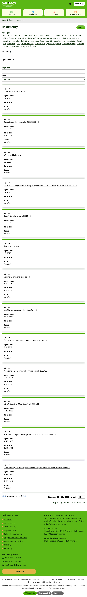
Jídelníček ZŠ (10, 527)
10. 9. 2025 (8, 283)
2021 (41, 35)
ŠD (51, 41)
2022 (47, 35)
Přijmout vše (29, 593)
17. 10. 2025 (8, 411)
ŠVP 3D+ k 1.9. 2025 (14, 246)
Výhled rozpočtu (53, 43)
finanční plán (15, 38)
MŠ (34, 38)
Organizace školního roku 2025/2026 (22, 122)
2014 (10, 35)
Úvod (4, 20)
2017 (20, 35)
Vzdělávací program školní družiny (21, 310)
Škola (11, 20)
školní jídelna (59, 41)
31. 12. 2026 (8, 448)
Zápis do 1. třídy (11, 530)
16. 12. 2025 (8, 441)
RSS (80, 27)
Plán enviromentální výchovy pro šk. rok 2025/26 (25, 371)
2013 (4, 35)
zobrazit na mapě (59, 534)
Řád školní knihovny (12, 155)
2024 (58, 35)
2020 (36, 35)
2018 (25, 35)
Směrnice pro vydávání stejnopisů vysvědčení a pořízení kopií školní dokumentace (40, 185)
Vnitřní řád (40, 43)
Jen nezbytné (44, 593)
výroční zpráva (68, 43)
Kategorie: (7, 33)
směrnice (11, 43)
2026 (69, 35)
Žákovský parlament (13, 534)
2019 (30, 35)
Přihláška (25, 41)
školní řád (71, 41)
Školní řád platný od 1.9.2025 (18, 216)
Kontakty (8, 548)
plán (18, 41)
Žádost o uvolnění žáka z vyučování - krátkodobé (25, 340)
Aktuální (7, 109)
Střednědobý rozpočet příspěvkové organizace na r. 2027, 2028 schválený (38, 467)
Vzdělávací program (19, 46)
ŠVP (18, 43)
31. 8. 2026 (8, 135)
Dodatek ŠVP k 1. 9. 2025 (14, 91)
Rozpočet (44, 41)
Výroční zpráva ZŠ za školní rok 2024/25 (21, 404)
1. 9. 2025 (7, 98)
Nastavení (58, 593)
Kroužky (7, 545)
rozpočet (35, 41)
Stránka (10, 496)
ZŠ (38, 46)
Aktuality (8, 519)
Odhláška (63, 38)
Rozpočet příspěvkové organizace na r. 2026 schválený (30, 434)
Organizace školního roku (15, 537)
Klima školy (27, 38)
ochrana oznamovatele (47, 38)
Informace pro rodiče (13, 541)
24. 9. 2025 (8, 317)
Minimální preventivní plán (17, 277)
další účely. (56, 582)
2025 (63, 35)
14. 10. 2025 (8, 377)
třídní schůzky (27, 43)
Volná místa (9, 523)
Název (5, 52)
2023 (52, 35)
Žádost (33, 46)
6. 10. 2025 (8, 347)
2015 (15, 35)
